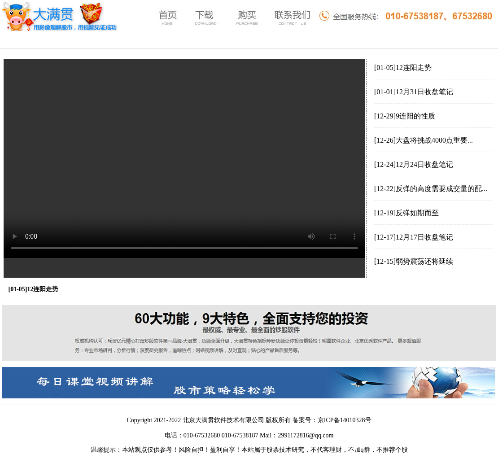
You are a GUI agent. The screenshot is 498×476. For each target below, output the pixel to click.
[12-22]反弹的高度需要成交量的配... (430, 188)
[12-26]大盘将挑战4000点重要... (423, 140)
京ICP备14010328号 (344, 420)
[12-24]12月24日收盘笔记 (413, 164)
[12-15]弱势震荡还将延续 (413, 261)
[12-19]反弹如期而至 (406, 213)
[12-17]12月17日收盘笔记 (413, 237)
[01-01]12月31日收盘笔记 (413, 92)
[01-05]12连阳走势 (403, 67)
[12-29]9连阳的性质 (404, 116)
